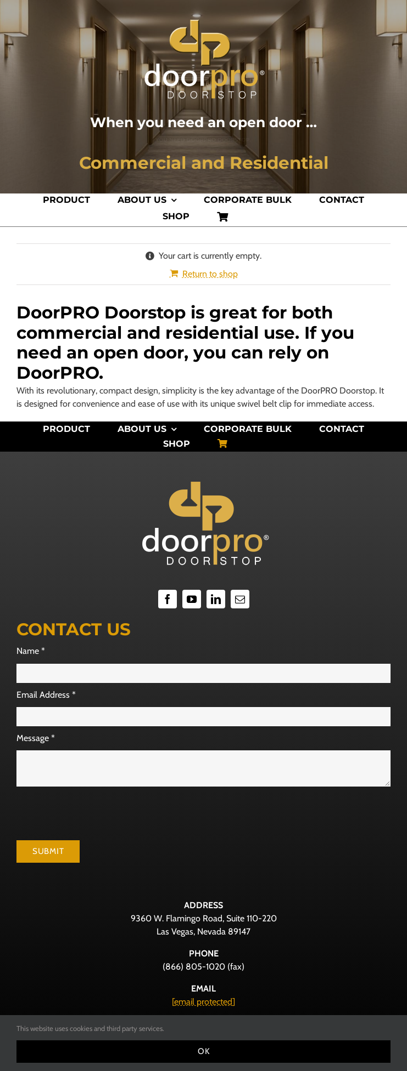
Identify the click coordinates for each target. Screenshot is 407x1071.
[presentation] (99, 813)
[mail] (240, 599)
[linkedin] (216, 599)
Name (30, 651)
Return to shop (210, 274)
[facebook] (167, 599)
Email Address (46, 695)
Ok (204, 1051)
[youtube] (191, 599)
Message (35, 738)
